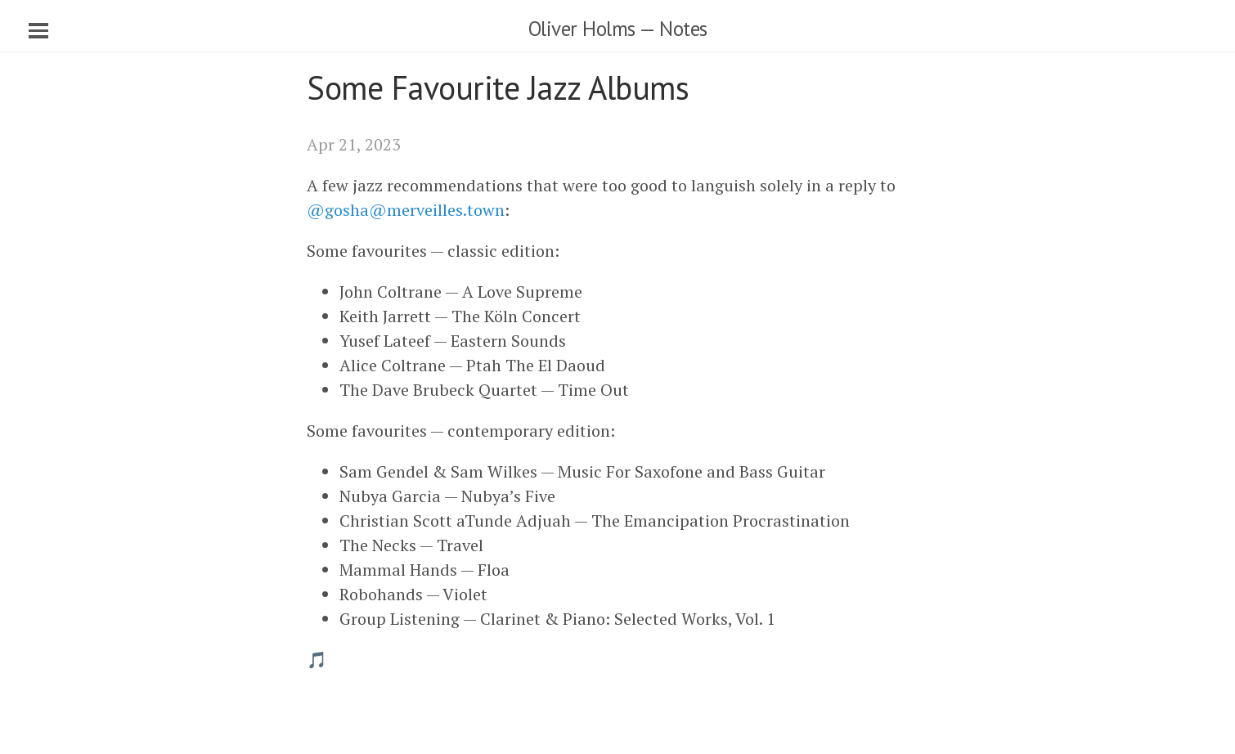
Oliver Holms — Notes (617, 29)
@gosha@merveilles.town (406, 210)
